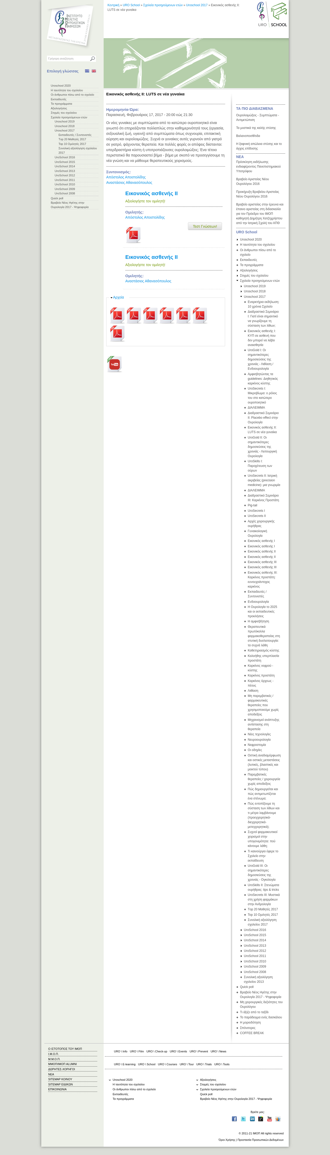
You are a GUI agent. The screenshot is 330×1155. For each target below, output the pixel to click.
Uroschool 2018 (65, 126)
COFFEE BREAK (252, 1033)
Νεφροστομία (257, 745)
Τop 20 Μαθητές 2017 (72, 139)
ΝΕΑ (240, 157)
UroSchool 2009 (65, 189)
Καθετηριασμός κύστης (263, 650)
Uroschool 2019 (65, 121)
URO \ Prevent (199, 1051)
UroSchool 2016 (65, 157)
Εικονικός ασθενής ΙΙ (151, 193)
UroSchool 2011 (65, 180)
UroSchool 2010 (65, 184)
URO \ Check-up (156, 1051)
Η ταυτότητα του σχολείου (67, 90)
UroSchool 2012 (65, 175)
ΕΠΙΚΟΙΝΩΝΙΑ (57, 1089)
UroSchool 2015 (65, 161)
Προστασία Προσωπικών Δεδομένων (260, 1139)
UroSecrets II (257, 516)
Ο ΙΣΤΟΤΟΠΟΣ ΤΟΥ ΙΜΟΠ (65, 1048)
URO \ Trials (204, 1064)
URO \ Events (178, 1051)
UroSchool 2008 (65, 193)
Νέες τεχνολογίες (259, 734)
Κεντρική (113, 5)
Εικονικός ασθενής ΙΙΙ (262, 562)
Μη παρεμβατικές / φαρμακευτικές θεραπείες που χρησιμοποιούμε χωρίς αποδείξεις (263, 705)
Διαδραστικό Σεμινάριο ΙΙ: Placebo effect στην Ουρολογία (263, 417)
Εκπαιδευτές (59, 99)
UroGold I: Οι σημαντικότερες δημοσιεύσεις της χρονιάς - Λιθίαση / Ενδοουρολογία (260, 359)
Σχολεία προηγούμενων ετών (69, 117)
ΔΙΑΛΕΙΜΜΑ (256, 407)
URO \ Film (137, 1051)
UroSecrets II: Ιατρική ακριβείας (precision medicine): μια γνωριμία (264, 480)
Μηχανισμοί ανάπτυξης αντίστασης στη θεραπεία (263, 724)
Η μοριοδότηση (250, 1022)
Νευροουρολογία (259, 739)
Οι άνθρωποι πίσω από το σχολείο (72, 94)
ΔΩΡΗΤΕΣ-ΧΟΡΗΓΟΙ (61, 1069)
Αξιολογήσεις (59, 108)
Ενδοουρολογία (258, 602)
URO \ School (146, 1064)
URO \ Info (120, 1051)
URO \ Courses (167, 1064)
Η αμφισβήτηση (258, 621)
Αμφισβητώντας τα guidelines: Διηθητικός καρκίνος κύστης (263, 378)
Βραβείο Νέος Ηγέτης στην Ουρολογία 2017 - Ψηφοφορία (236, 1098)
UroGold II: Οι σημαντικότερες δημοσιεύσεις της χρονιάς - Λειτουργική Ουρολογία (262, 447)
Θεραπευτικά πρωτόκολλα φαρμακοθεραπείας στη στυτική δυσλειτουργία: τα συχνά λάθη (264, 636)
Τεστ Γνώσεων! (205, 226)
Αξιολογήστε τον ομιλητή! (145, 201)
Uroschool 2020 (61, 85)
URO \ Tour (187, 1064)
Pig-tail (252, 505)
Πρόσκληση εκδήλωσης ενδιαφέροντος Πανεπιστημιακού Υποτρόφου (258, 166)
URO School (131, 5)
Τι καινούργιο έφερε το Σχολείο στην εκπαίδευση (263, 855)
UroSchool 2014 (65, 166)
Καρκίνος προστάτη (261, 675)
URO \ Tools (221, 1064)
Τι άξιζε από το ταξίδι (254, 1012)
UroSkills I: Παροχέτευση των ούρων (260, 465)
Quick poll (57, 198)
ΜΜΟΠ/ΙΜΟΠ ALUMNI (62, 1064)
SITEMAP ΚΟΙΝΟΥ (60, 1079)
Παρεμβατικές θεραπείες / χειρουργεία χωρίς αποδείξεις (264, 779)
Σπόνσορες (247, 1028)
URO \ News (218, 1051)
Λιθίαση (253, 690)
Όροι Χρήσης (227, 1139)
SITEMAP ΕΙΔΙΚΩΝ (60, 1084)
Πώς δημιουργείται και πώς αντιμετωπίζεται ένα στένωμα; (263, 793)
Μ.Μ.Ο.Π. (54, 1059)
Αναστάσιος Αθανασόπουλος (129, 182)
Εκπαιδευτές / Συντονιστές (75, 134)
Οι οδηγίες (255, 750)
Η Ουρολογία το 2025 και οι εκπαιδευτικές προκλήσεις (262, 611)
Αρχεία (118, 297)
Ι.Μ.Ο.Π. (53, 1053)
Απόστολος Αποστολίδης (126, 177)
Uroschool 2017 (65, 130)
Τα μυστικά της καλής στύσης (256, 128)
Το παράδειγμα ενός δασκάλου (261, 1017)
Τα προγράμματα (61, 103)
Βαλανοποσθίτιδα (248, 136)
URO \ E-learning (125, 1064)
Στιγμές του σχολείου (64, 112)
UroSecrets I (256, 511)
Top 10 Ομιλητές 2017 (72, 143)
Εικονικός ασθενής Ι (261, 541)
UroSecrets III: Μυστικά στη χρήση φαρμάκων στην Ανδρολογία (264, 899)
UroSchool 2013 (65, 170)
